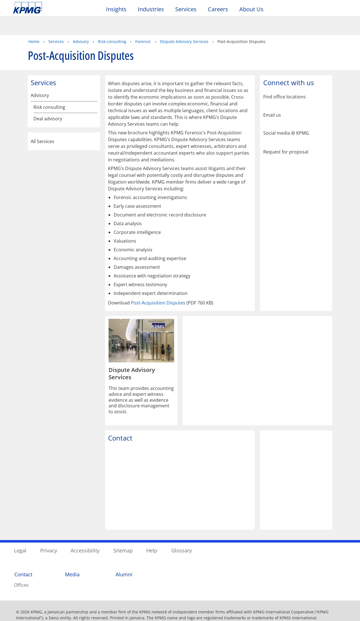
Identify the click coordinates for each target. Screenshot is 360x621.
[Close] (351, 604)
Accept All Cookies (295, 604)
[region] (180, 604)
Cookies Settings (253, 604)
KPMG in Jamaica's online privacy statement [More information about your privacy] (139, 611)
